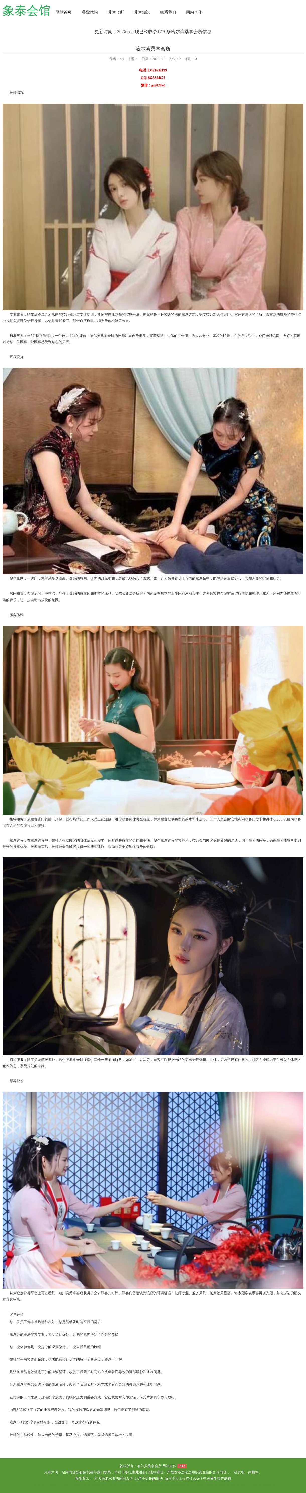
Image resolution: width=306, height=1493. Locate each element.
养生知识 (142, 12)
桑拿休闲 (90, 12)
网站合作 (194, 12)
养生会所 (116, 12)
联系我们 (168, 12)
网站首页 (64, 12)
